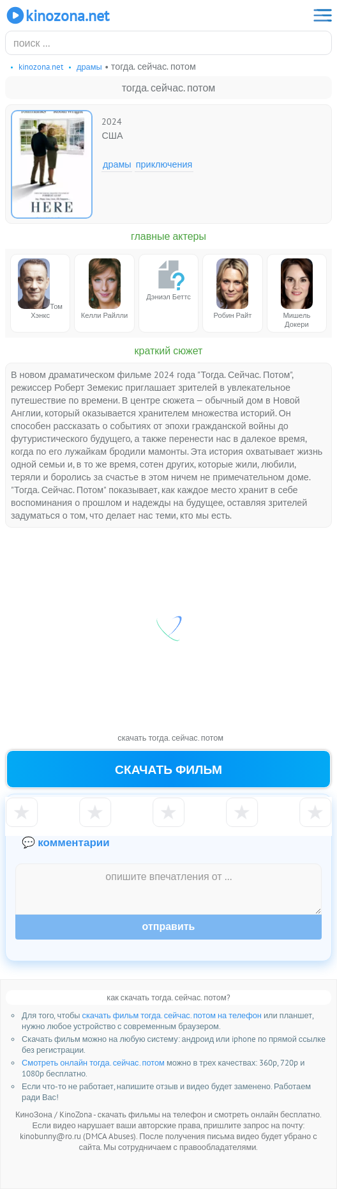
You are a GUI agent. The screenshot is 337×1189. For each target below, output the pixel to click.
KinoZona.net (57, 15)
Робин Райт (233, 289)
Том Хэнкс (40, 289)
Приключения (164, 164)
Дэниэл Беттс (168, 279)
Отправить (168, 926)
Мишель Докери (297, 293)
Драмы (117, 164)
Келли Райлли (104, 289)
